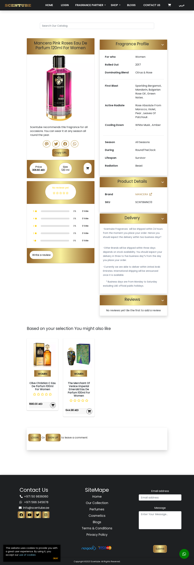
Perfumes (97, 509)
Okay (55, 558)
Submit (160, 549)
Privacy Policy (97, 534)
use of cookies (27, 554)
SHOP (114, 5)
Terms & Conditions (97, 528)
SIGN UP (53, 437)
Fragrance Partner (89, 5)
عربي (182, 5)
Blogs (131, 5)
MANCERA (143, 194)
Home (49, 5)
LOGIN (35, 437)
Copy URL (61, 152)
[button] (32, 88)
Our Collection (97, 503)
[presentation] (160, 538)
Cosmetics (97, 516)
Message (160, 508)
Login (65, 5)
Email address (160, 491)
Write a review (41, 255)
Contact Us (151, 5)
